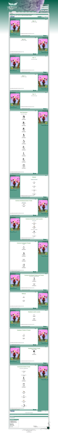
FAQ (15, 14)
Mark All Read (34, 14)
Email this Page (13, 417)
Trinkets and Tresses (34, 179)
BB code (11, 423)
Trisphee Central (15, 15)
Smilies (11, 424)
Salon (26, 40)
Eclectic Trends (24, 202)
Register (42, 10)
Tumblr (31, 430)
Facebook (29, 430)
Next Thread (31, 412)
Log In (47, 10)
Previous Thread (27, 412)
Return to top (29, 431)
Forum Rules (11, 426)
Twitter (26, 430)
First (42, 16)
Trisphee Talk (19, 15)
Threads (36, 229)
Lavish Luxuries (34, 220)
